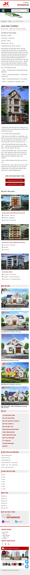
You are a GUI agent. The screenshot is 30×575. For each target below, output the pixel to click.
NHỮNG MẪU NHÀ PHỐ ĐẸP (15, 180)
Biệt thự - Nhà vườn (8, 437)
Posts (9, 21)
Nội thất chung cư (8, 423)
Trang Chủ (4, 21)
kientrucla (7, 521)
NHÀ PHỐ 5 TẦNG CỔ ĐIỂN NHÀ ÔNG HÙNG (14, 242)
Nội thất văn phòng (8, 418)
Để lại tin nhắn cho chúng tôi (11, 548)
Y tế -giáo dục (6, 440)
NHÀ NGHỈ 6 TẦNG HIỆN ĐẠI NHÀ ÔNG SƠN (14, 213)
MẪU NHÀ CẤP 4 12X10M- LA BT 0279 (11, 309)
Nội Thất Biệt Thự (7, 426)
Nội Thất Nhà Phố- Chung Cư (10, 421)
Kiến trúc (18, 28)
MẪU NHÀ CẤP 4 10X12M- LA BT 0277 (11, 384)
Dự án (14, 28)
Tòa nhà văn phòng (8, 443)
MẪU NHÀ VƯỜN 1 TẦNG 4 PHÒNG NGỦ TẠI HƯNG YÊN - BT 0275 (14, 407)
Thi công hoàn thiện (8, 415)
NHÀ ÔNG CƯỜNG (7, 272)
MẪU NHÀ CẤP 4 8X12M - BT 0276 (10, 360)
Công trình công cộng (9, 435)
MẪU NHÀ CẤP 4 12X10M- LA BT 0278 (11, 332)
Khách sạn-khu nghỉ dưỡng (10, 429)
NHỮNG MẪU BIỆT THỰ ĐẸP (15, 184)
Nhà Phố (23, 28)
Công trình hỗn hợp (8, 432)
